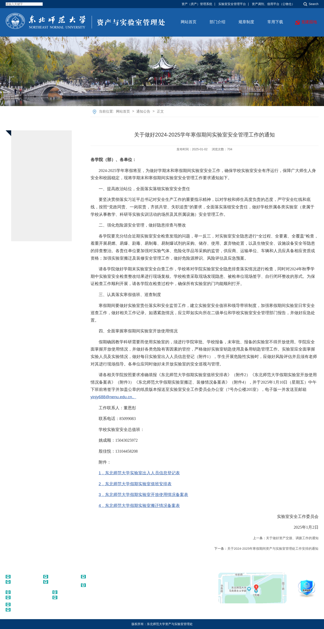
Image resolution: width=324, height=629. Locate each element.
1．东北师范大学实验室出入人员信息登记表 (139, 473)
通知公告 (143, 111)
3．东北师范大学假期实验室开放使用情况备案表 (143, 494)
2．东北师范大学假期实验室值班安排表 (135, 484)
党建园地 (309, 22)
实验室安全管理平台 (232, 4)
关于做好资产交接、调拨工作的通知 (292, 538)
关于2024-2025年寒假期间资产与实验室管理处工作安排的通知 (273, 548)
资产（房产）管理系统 (197, 4)
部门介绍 (217, 22)
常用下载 (275, 22)
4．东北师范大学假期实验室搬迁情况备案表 (139, 505)
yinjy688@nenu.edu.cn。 (113, 397)
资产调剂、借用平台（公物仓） (273, 4)
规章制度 (246, 22)
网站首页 (188, 22)
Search (313, 4)
